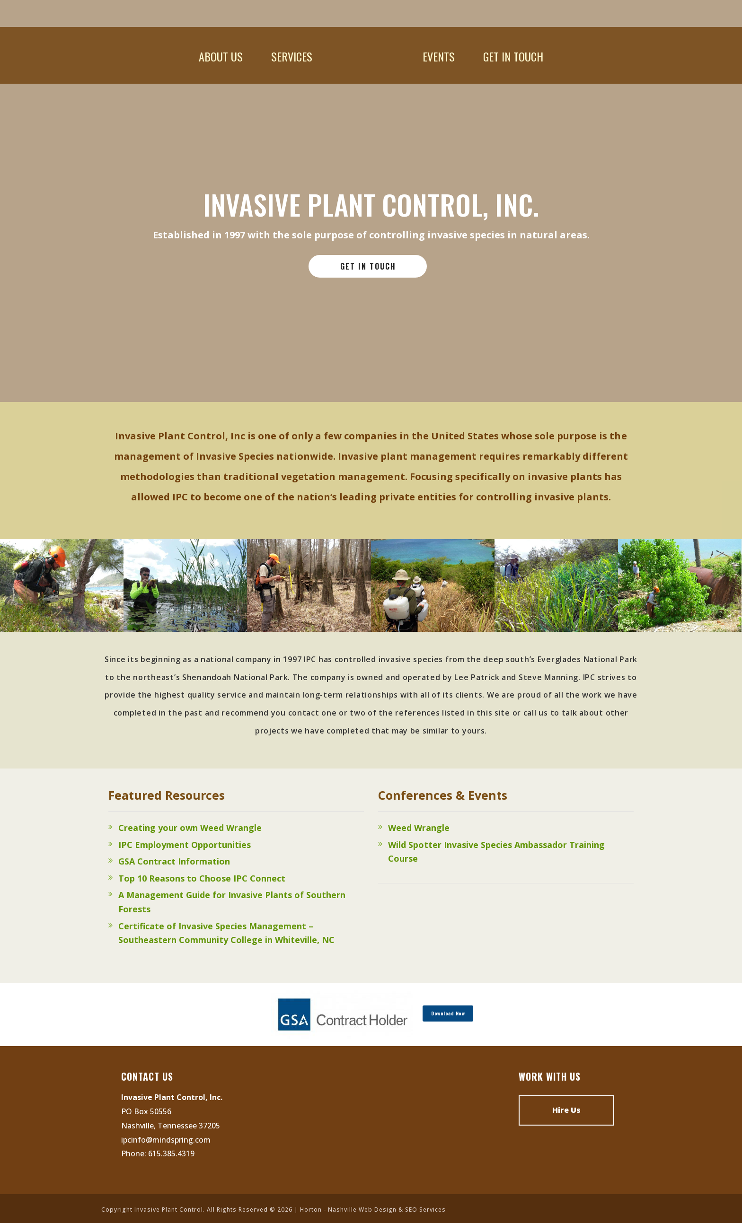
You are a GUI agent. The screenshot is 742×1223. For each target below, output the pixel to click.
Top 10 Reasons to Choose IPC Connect (201, 878)
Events (439, 56)
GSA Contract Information (174, 861)
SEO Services (425, 1210)
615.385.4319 (171, 1153)
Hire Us (566, 1110)
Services (291, 56)
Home (367, 56)
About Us (221, 56)
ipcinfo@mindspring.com (166, 1140)
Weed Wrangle (419, 827)
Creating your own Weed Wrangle (190, 827)
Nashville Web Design (362, 1210)
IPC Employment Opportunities (184, 844)
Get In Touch (513, 56)
